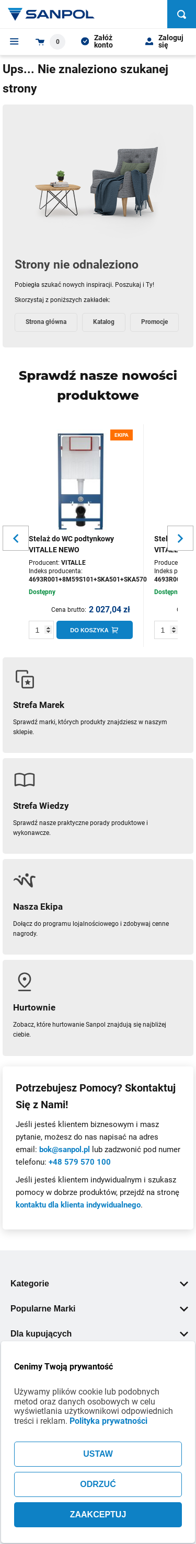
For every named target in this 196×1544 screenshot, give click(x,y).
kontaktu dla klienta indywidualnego (78, 1205)
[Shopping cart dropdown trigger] (50, 42)
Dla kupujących (99, 1333)
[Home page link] (51, 14)
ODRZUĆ (98, 1484)
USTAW (98, 1453)
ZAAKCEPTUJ (98, 1514)
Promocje (154, 322)
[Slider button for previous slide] (16, 538)
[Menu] (14, 41)
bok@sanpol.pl (64, 1149)
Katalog (103, 322)
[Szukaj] (181, 14)
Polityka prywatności (108, 1421)
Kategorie (99, 1283)
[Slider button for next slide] (180, 538)
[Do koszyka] (94, 630)
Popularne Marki (99, 1308)
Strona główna (46, 322)
